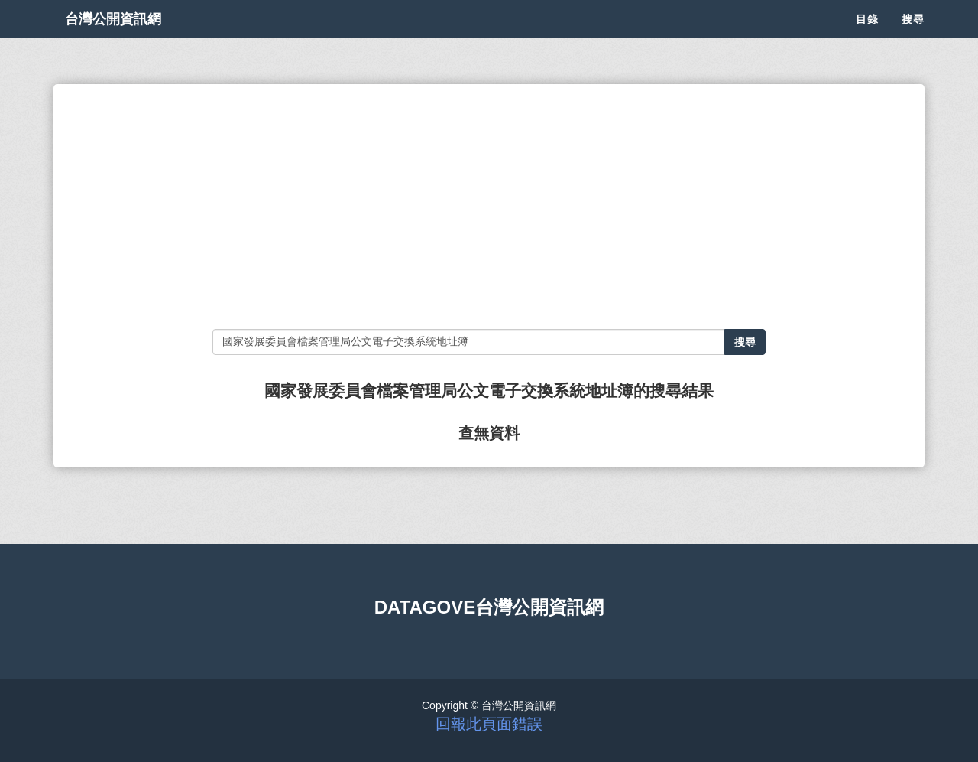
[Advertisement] (488, 206)
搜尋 (913, 38)
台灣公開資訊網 (128, 38)
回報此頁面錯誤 (489, 723)
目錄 (867, 38)
